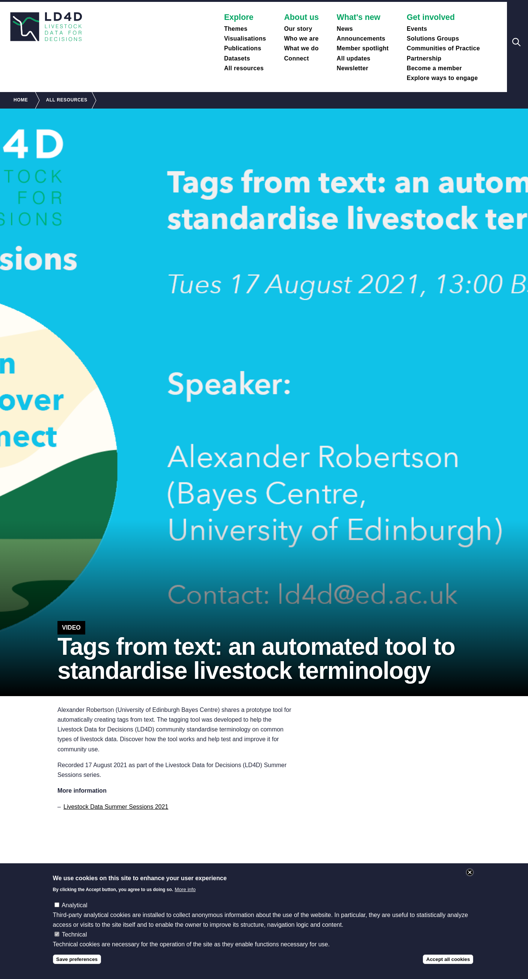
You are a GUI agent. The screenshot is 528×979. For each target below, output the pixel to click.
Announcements (361, 38)
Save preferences (77, 959)
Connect (296, 58)
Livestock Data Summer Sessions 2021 (115, 807)
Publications (242, 48)
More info (185, 889)
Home (21, 100)
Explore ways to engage (442, 78)
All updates (354, 58)
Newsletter (352, 68)
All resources (244, 68)
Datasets (237, 58)
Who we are (301, 38)
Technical (74, 934)
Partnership (424, 58)
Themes (235, 29)
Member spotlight (363, 48)
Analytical (74, 905)
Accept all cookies (448, 959)
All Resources (66, 100)
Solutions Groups (433, 38)
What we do (301, 48)
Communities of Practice (443, 48)
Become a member (434, 68)
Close (469, 872)
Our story (298, 29)
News (345, 29)
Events (417, 29)
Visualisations (245, 38)
